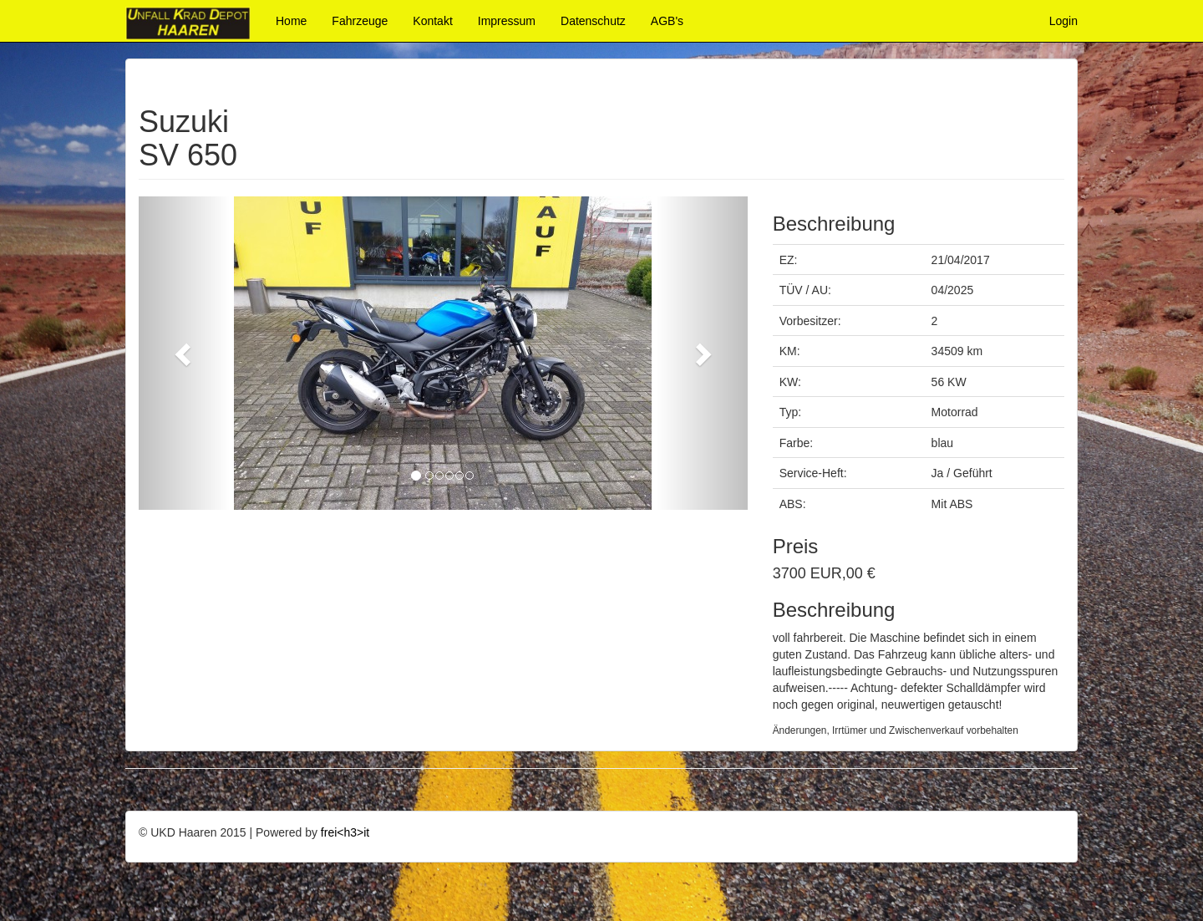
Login (1063, 21)
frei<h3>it (345, 832)
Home (291, 21)
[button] (184, 353)
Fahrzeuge (360, 21)
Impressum (507, 21)
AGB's (667, 21)
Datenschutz (593, 21)
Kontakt (432, 21)
